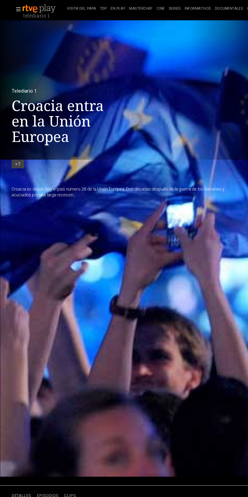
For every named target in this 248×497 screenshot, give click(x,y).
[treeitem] (81, 9)
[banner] (43, 9)
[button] (17, 9)
